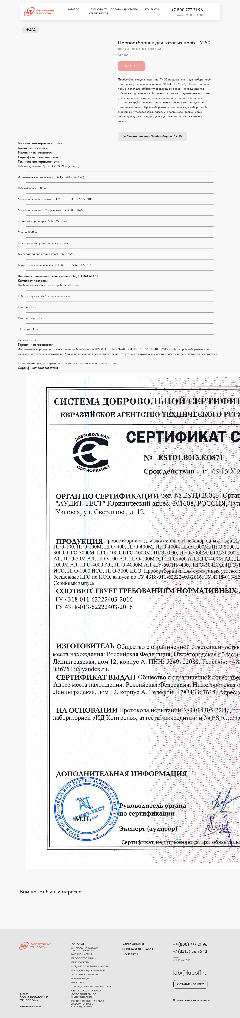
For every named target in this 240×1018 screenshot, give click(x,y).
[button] (190, 984)
